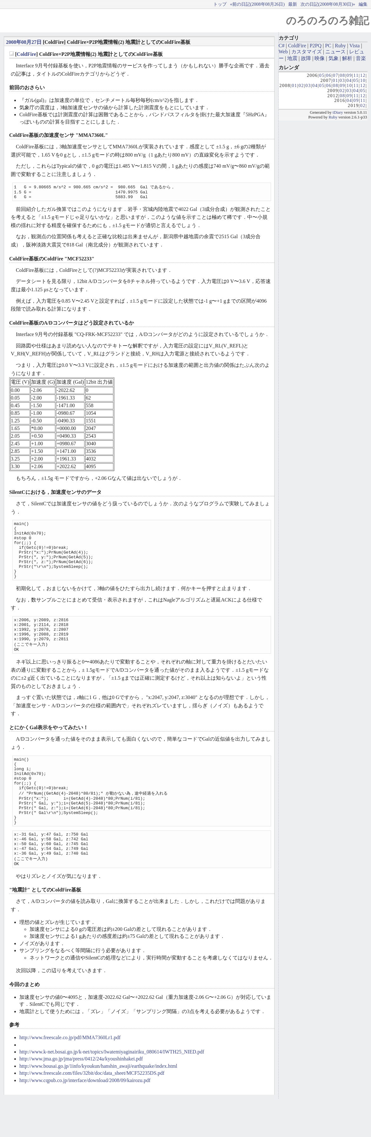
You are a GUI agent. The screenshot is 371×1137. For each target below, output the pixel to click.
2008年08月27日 (24, 42)
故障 (306, 58)
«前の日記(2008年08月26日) (257, 4)
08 (342, 75)
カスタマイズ (306, 51)
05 (322, 75)
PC (328, 45)
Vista (354, 45)
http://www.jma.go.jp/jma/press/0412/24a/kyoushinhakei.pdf (81, 1097)
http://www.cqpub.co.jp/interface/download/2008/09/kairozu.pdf (84, 1118)
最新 (292, 4)
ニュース (335, 51)
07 (335, 75)
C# (282, 45)
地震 (292, 58)
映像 (320, 58)
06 (328, 75)
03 (342, 80)
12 (363, 75)
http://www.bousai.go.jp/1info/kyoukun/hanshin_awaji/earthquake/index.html (98, 1104)
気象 (333, 58)
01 (335, 80)
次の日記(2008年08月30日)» (328, 4)
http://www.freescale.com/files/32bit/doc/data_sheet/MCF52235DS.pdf (91, 1111)
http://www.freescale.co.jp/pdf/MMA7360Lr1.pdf (70, 1076)
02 (301, 85)
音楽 (361, 58)
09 (349, 75)
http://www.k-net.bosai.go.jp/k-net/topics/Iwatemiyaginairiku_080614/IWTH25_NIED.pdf (111, 1090)
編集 (363, 4)
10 (363, 80)
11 (356, 75)
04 (349, 80)
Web (283, 51)
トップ (220, 4)
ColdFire (26, 54)
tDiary (338, 112)
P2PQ (315, 45)
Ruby (340, 45)
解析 (347, 58)
